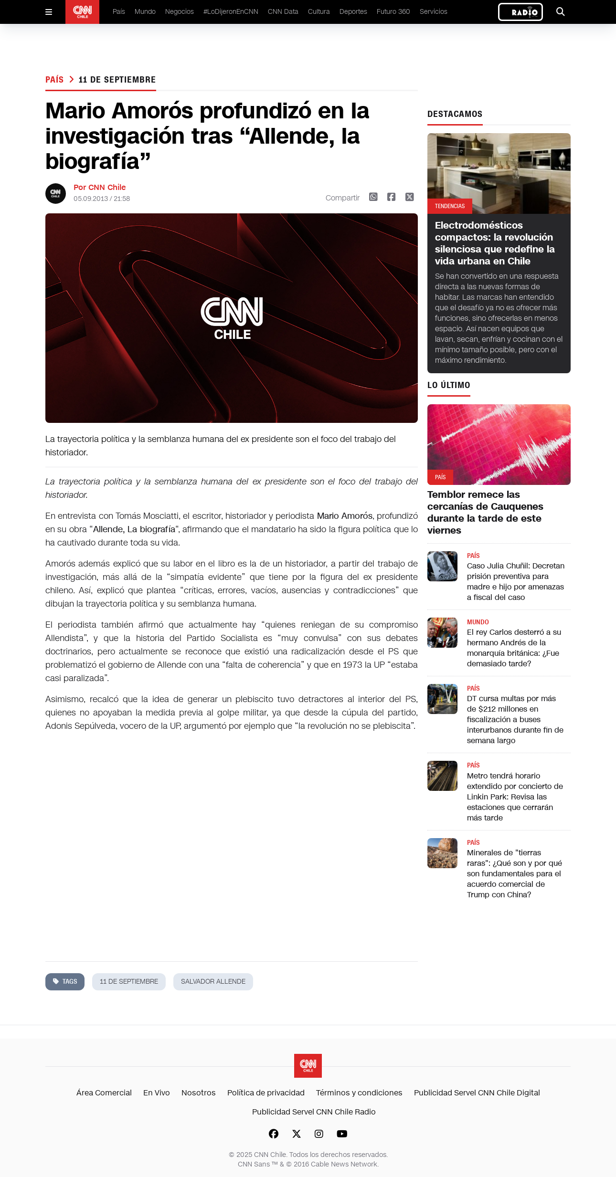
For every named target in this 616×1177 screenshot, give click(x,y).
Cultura (319, 11)
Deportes (353, 11)
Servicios (433, 11)
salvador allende (213, 981)
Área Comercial (104, 1092)
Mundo (145, 11)
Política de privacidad (266, 1092)
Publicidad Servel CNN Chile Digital (477, 1092)
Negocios (179, 11)
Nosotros (198, 1092)
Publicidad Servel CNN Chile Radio (314, 1111)
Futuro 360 (393, 11)
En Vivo (156, 1092)
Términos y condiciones (359, 1092)
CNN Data (283, 11)
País (119, 11)
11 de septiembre (117, 80)
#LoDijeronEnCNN (230, 11)
